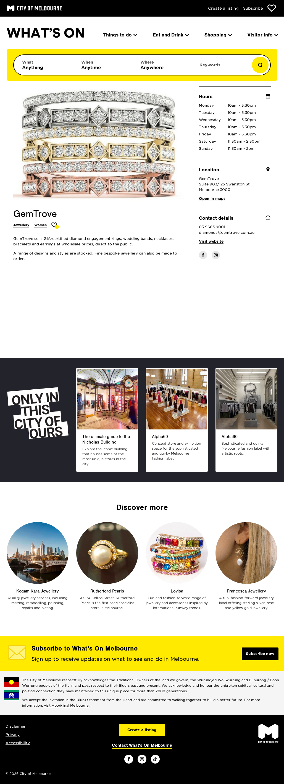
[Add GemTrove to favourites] (55, 225)
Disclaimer (16, 726)
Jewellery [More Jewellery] (21, 225)
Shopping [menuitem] (217, 35)
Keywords (209, 65)
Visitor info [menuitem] (262, 35)
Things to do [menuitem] (119, 35)
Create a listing (223, 8)
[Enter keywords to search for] (220, 67)
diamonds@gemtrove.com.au (226, 232)
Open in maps (212, 198)
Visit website (211, 241)
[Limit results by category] (43, 65)
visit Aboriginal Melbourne (66, 705)
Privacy (13, 735)
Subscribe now (260, 654)
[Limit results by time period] (102, 65)
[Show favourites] (271, 8)
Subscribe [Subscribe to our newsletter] (253, 8)
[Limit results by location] (161, 65)
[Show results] (260, 65)
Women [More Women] (40, 225)
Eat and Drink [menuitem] (170, 35)
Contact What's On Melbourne (142, 745)
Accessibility (18, 743)
